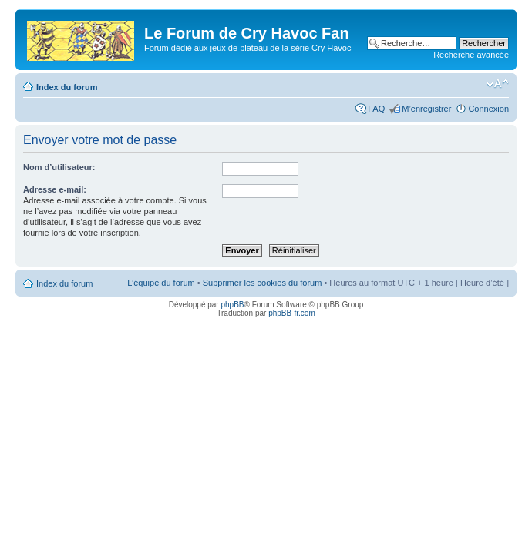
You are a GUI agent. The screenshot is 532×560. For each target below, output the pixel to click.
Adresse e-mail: (54, 189)
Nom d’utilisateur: (59, 167)
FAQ (376, 108)
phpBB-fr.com (291, 313)
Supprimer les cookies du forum (262, 282)
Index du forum (66, 87)
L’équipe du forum (160, 282)
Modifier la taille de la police (498, 84)
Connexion (488, 108)
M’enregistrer (426, 108)
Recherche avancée (471, 54)
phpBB (232, 304)
